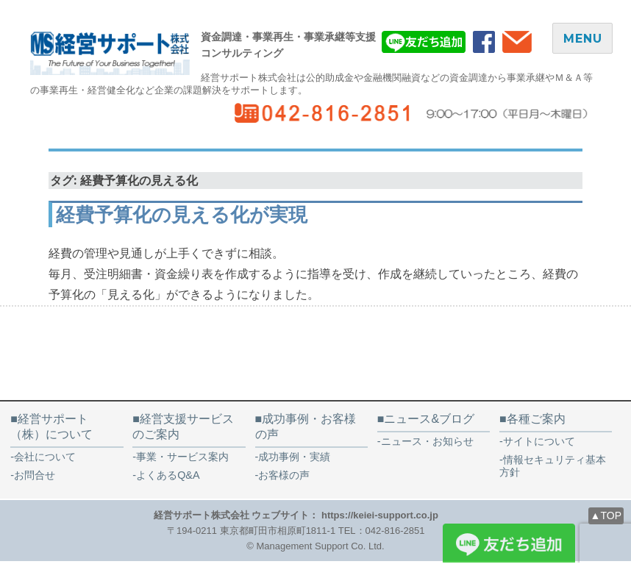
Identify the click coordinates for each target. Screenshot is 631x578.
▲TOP (606, 515)
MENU (582, 39)
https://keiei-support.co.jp (379, 515)
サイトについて (539, 441)
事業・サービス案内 (182, 457)
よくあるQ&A (167, 475)
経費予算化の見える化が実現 (181, 214)
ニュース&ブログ (429, 419)
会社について (45, 457)
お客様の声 (289, 475)
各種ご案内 (536, 419)
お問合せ (34, 475)
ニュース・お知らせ (427, 441)
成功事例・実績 (294, 457)
